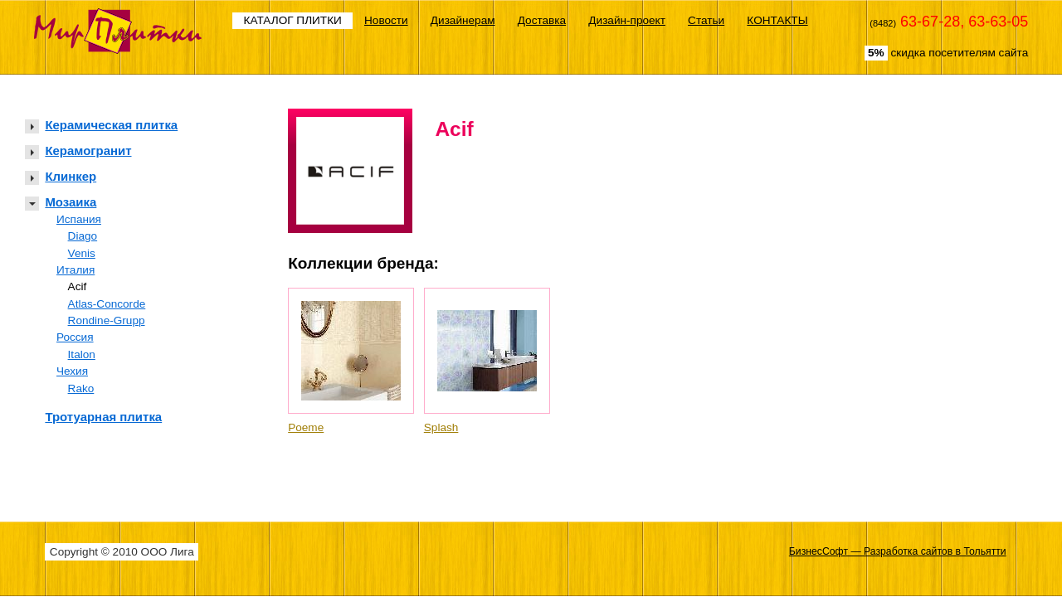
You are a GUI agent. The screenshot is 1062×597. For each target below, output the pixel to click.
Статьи (706, 20)
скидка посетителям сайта (946, 53)
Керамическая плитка (111, 125)
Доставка (542, 20)
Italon (81, 354)
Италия (75, 270)
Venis (81, 253)
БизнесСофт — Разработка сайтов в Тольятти (897, 551)
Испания (78, 219)
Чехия (72, 371)
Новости (386, 20)
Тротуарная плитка (103, 417)
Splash (441, 427)
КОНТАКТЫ (777, 20)
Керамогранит (88, 150)
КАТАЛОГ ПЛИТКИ (293, 20)
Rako (81, 388)
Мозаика (70, 202)
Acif (77, 286)
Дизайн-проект (626, 20)
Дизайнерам (463, 20)
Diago (83, 236)
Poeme (306, 427)
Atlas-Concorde (107, 304)
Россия (75, 337)
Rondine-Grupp (106, 320)
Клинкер (70, 176)
